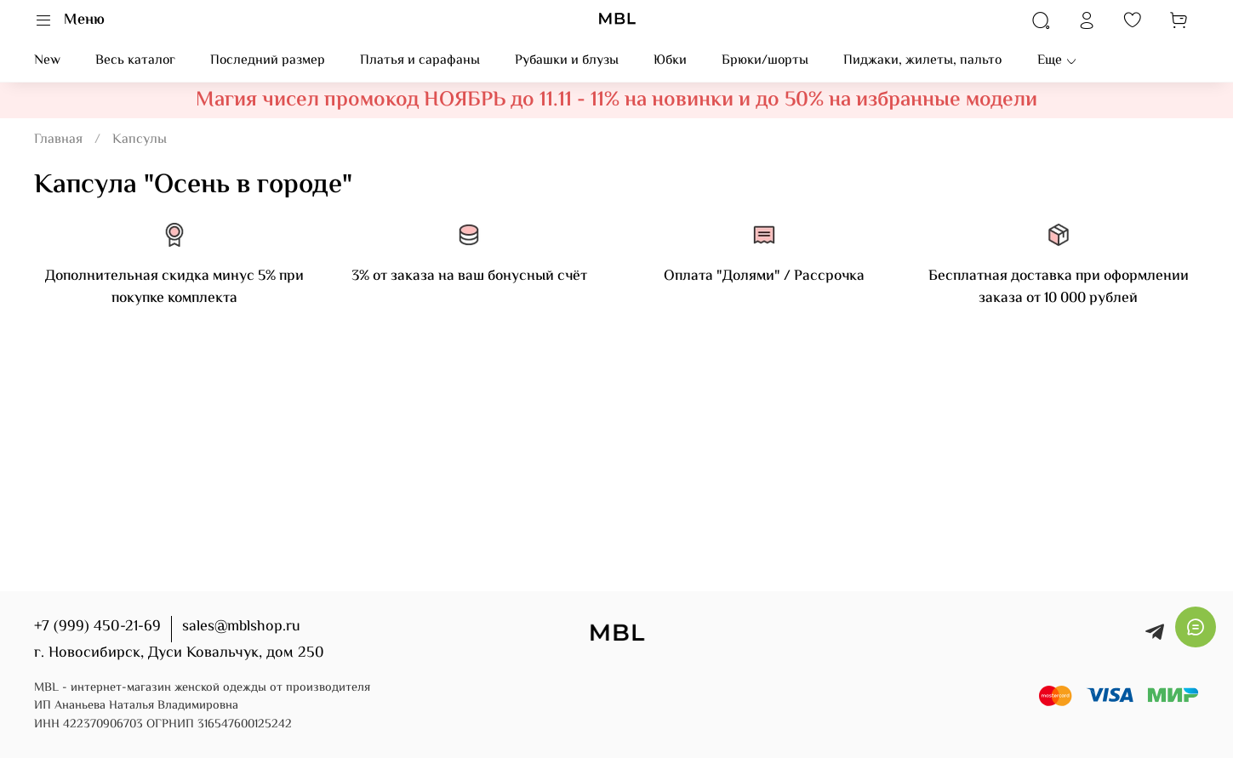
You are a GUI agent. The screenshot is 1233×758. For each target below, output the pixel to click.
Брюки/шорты (765, 60)
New (47, 60)
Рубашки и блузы (567, 60)
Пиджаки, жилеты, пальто (922, 60)
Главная (58, 140)
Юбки (670, 60)
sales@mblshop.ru (241, 627)
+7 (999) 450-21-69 (97, 627)
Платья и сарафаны (420, 60)
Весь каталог (135, 60)
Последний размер (267, 60)
